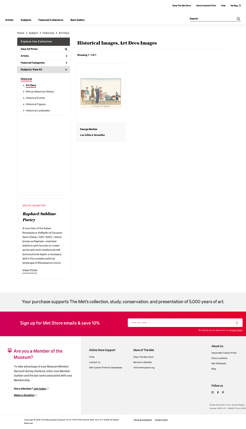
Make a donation (24, 395)
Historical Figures (36, 104)
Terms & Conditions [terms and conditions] (143, 419)
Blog (213, 368)
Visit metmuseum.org (144, 367)
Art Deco (31, 85)
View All (37, 69)
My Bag (236, 5)
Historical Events (35, 98)
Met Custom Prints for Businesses (105, 367)
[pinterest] (223, 392)
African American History (40, 91)
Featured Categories (44, 63)
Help (223, 5)
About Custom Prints (206, 5)
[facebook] (218, 392)
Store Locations (219, 358)
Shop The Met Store (181, 5)
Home (20, 33)
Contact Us (94, 362)
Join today (39, 389)
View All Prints (44, 49)
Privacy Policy (236, 330)
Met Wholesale (218, 363)
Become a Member (142, 362)
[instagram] (212, 392)
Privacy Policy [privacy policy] (161, 419)
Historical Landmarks (38, 110)
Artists (44, 56)
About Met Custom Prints (224, 353)
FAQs (91, 357)
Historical (26, 79)
